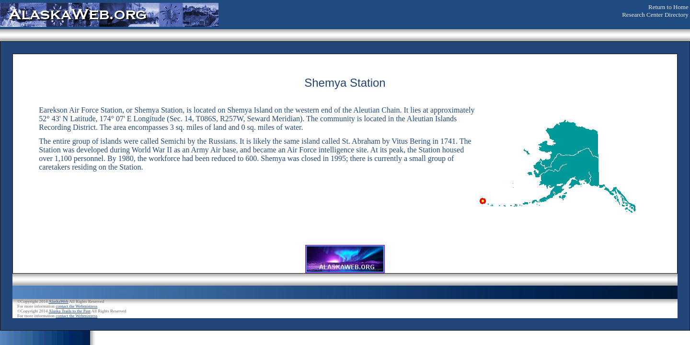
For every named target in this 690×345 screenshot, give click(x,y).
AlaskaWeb (58, 301)
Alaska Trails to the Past (69, 311)
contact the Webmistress (76, 306)
